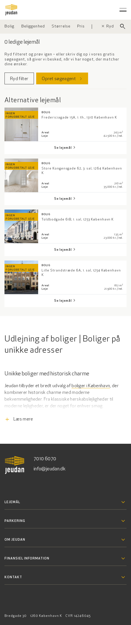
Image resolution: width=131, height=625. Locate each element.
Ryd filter (113, 26)
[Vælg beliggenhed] (33, 27)
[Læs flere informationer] (65, 406)
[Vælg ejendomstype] (9, 27)
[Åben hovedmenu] (123, 10)
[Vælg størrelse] (61, 27)
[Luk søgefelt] (122, 27)
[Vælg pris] (81, 27)
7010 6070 (45, 459)
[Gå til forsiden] (11, 9)
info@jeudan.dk (50, 469)
